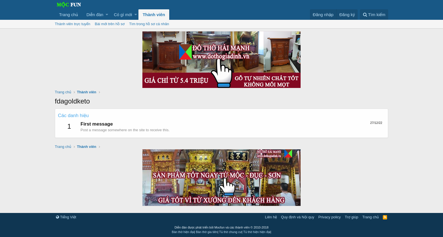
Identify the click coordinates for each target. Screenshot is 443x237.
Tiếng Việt (66, 217)
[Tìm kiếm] (374, 14)
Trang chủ (68, 14)
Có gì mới (123, 14)
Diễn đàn (94, 14)
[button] (107, 14)
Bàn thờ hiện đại (183, 232)
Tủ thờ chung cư (230, 232)
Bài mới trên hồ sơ (110, 24)
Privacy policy (329, 217)
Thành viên (154, 14)
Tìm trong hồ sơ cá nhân (149, 24)
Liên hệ (271, 217)
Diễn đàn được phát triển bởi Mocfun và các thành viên (222, 227)
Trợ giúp (351, 217)
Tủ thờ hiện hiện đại (256, 232)
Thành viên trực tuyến (72, 24)
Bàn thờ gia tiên (207, 232)
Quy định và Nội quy (297, 217)
